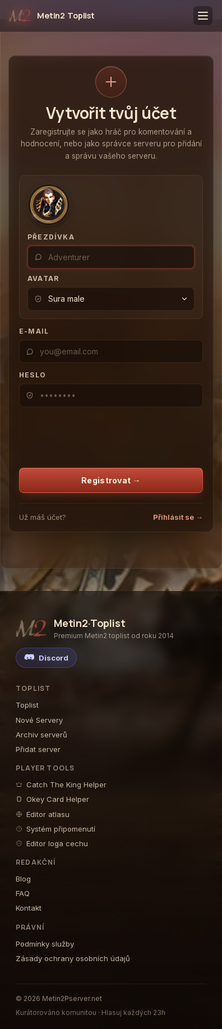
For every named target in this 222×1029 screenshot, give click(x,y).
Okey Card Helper (52, 799)
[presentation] (91, 433)
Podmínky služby (45, 943)
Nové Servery (39, 720)
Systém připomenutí (55, 828)
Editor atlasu (43, 814)
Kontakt (28, 907)
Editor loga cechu (52, 843)
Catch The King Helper (61, 784)
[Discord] (46, 658)
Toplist (27, 704)
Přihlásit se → (178, 517)
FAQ (23, 893)
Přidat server (38, 749)
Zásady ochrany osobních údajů (73, 958)
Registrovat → (111, 480)
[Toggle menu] (203, 16)
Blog (23, 878)
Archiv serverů (41, 734)
